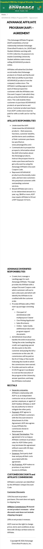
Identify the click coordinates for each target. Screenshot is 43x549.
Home (3, 14)
